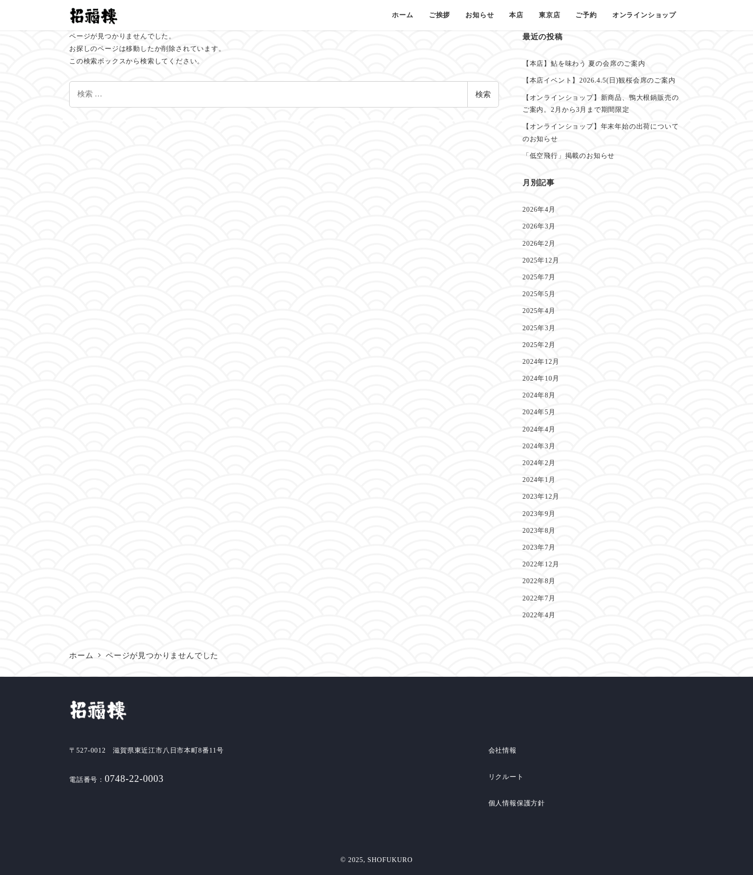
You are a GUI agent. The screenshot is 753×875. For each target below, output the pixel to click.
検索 (483, 94)
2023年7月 (539, 547)
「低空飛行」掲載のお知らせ (568, 155)
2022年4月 (539, 615)
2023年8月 (539, 530)
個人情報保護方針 (516, 803)
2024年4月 (539, 429)
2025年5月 (539, 294)
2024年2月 (539, 463)
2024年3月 (539, 446)
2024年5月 (539, 412)
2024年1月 (539, 479)
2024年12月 (540, 361)
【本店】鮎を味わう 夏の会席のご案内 (583, 63)
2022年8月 (539, 581)
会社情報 (502, 750)
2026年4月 (539, 209)
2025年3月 (539, 328)
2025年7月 (539, 277)
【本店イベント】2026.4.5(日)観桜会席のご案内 (599, 80)
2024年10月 (540, 378)
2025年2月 (539, 344)
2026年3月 (539, 226)
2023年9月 (539, 513)
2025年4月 (539, 310)
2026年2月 (539, 243)
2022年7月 (539, 598)
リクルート (506, 776)
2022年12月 (540, 564)
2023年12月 (540, 496)
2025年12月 (540, 260)
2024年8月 (539, 395)
